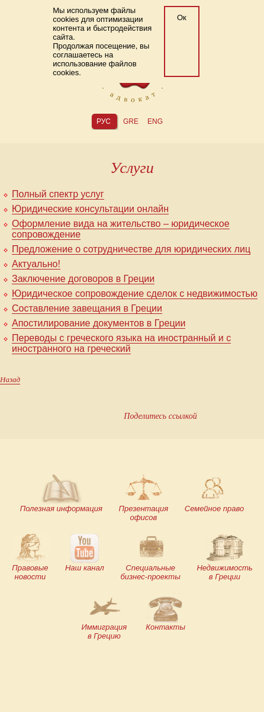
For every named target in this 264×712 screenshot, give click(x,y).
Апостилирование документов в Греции (98, 323)
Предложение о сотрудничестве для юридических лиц (131, 249)
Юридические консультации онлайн (90, 209)
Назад (10, 379)
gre (131, 121)
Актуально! (36, 264)
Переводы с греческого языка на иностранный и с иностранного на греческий (121, 343)
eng (155, 121)
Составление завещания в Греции (87, 308)
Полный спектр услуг (58, 194)
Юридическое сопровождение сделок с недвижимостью (134, 293)
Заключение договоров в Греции (83, 279)
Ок (181, 17)
